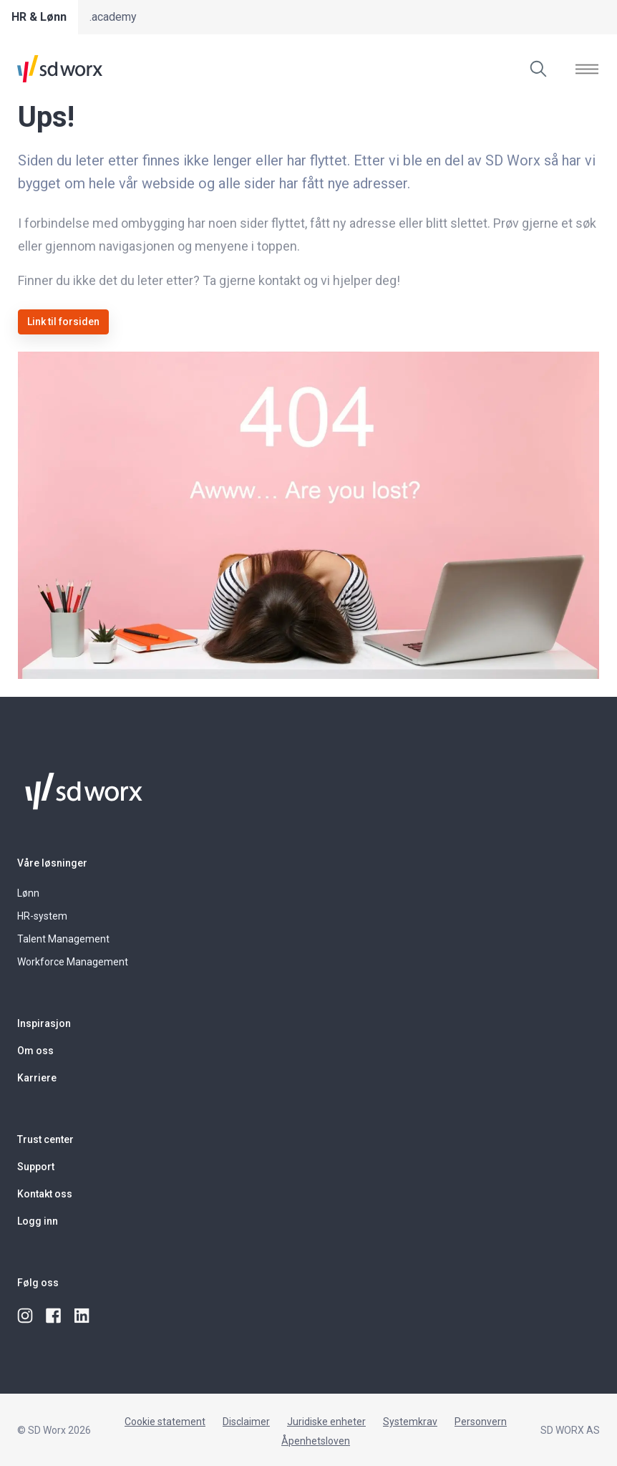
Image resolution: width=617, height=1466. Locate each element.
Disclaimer (246, 1421)
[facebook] (54, 1316)
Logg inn (37, 1221)
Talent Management (63, 939)
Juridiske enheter (326, 1421)
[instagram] (25, 1316)
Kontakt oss (44, 1194)
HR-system (42, 916)
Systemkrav (410, 1421)
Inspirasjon (44, 1023)
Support (35, 1166)
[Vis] (587, 69)
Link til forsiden (63, 321)
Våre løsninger (52, 863)
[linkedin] (83, 1316)
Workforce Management (72, 962)
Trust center (45, 1139)
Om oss (35, 1050)
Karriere (37, 1078)
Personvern (481, 1421)
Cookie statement (165, 1421)
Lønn (28, 893)
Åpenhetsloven (315, 1441)
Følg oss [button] (38, 1282)
